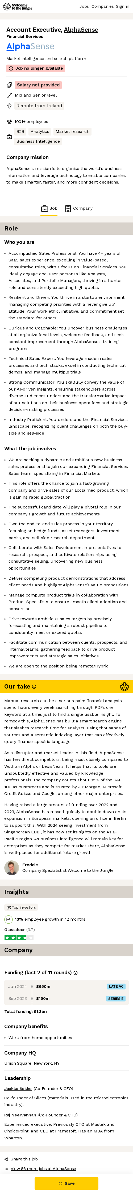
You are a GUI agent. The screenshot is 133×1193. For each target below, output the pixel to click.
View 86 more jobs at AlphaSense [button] (40, 1168)
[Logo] (17, 6)
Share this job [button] (21, 1159)
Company (78, 208)
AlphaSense (81, 29)
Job (48, 208)
